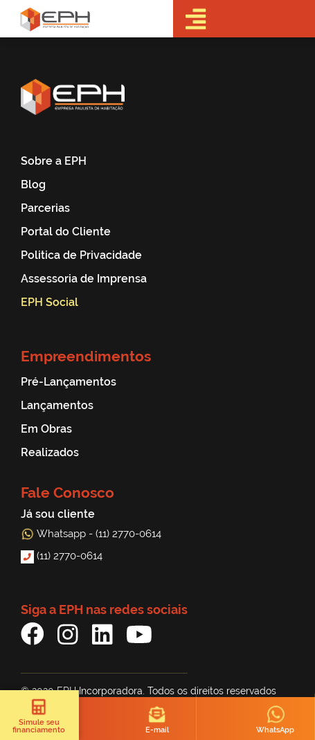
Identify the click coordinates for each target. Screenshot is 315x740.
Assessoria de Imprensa (84, 278)
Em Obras (46, 428)
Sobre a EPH (54, 161)
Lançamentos (57, 405)
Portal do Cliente (66, 231)
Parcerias (45, 208)
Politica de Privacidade (81, 255)
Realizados (50, 452)
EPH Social (49, 302)
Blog (33, 184)
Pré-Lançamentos (68, 381)
